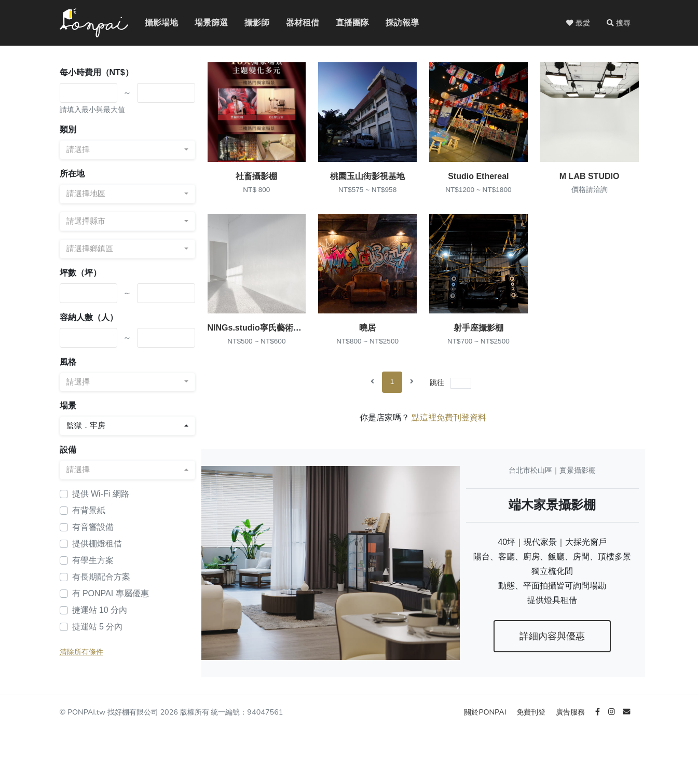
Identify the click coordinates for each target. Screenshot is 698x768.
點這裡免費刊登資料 (449, 417)
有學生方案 (93, 560)
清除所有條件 (81, 652)
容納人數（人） (89, 317)
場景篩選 (203, 23)
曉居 (367, 327)
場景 (68, 405)
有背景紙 (88, 510)
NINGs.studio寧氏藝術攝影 (259, 327)
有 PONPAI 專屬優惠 (110, 593)
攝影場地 (153, 23)
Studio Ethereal (478, 176)
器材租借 (294, 23)
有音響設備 (93, 527)
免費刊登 (532, 712)
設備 (68, 449)
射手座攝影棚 (478, 327)
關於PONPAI (486, 712)
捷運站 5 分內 (97, 626)
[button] (619, 22)
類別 (68, 129)
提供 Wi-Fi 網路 (100, 493)
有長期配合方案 (101, 576)
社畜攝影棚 (256, 176)
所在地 (72, 173)
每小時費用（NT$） (96, 72)
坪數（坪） (80, 272)
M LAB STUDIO (589, 176)
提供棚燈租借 (97, 543)
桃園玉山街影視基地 (367, 176)
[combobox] (127, 149)
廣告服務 (571, 712)
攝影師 (250, 23)
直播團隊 (344, 23)
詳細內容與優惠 (552, 636)
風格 (68, 362)
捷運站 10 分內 (100, 610)
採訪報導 (394, 23)
